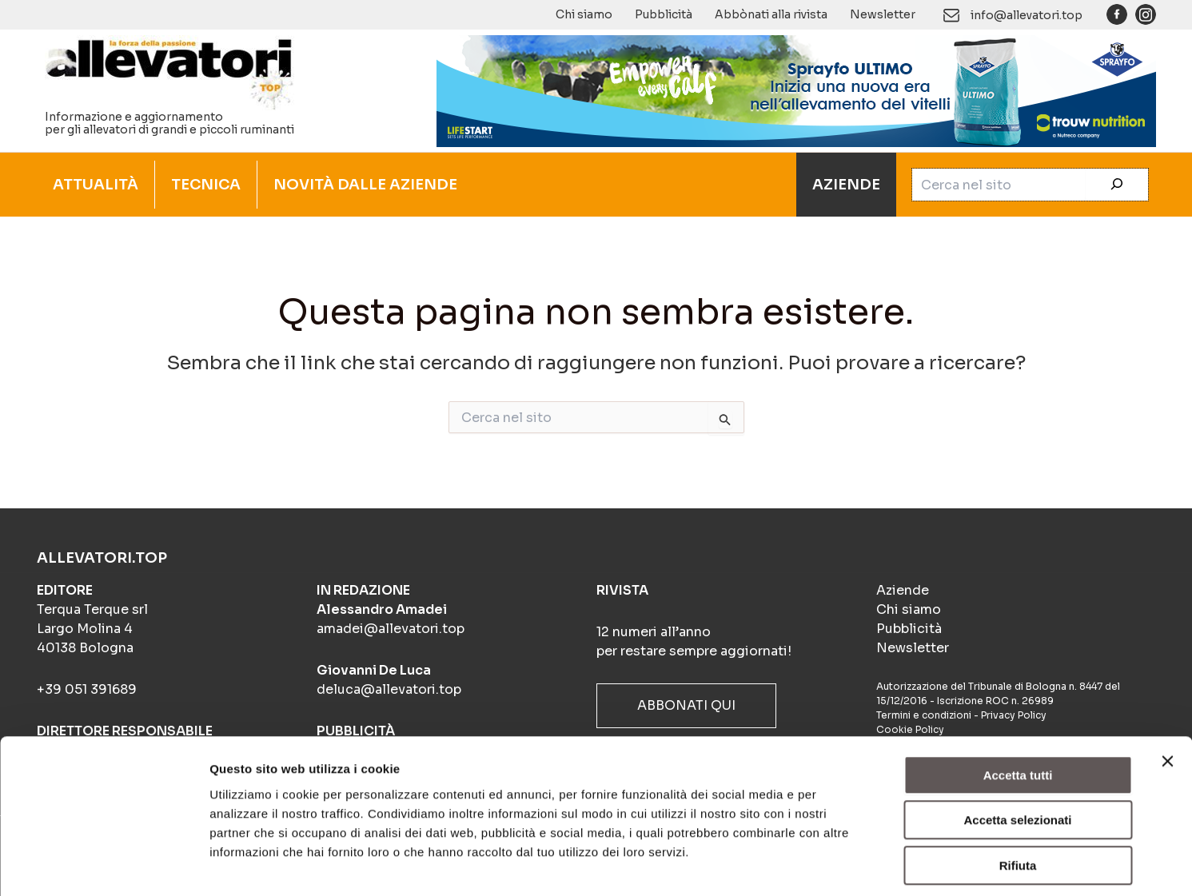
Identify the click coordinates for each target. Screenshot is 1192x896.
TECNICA (206, 184)
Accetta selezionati (1017, 750)
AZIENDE (846, 184)
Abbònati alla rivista (771, 14)
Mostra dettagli (841, 864)
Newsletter (882, 14)
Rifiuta (1018, 795)
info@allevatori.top (1026, 15)
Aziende (902, 590)
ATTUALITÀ (95, 184)
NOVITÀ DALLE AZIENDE (365, 184)
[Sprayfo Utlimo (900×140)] (796, 89)
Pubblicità (663, 14)
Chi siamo (584, 14)
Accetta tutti (1018, 704)
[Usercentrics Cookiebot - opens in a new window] (103, 865)
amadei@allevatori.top (390, 628)
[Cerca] (1117, 185)
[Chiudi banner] (1167, 690)
